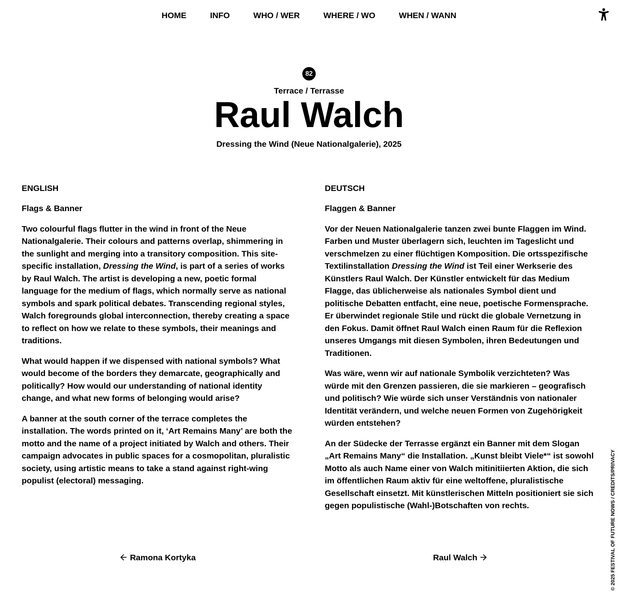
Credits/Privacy (613, 472)
